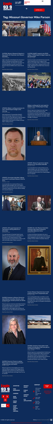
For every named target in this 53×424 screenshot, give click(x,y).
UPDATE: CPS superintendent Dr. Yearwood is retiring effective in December (11, 229)
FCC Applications (27, 400)
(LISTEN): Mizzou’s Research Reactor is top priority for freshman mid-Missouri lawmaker (13, 55)
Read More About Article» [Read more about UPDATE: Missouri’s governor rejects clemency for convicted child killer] (33, 175)
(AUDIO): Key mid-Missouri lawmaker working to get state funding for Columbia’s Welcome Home (38, 229)
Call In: (18, 2)
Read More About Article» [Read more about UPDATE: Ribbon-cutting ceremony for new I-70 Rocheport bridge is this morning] (7, 124)
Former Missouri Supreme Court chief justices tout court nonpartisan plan (38, 292)
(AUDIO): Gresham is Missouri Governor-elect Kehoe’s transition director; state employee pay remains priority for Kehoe (13, 299)
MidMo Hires (15, 401)
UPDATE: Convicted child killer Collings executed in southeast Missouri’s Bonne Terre (13, 179)
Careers (15, 393)
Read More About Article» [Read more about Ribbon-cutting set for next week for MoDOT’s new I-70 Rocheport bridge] (33, 119)
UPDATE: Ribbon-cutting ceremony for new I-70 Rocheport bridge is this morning (13, 109)
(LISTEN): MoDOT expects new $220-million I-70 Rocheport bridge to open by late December (39, 55)
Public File (26, 391)
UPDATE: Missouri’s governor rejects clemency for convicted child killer (38, 163)
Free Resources (16, 389)
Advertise (16, 385)
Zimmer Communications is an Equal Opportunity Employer (26, 422)
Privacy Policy (26, 386)
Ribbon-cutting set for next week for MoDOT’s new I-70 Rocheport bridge (38, 106)
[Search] (8, 405)
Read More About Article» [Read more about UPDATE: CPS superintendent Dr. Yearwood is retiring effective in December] (7, 242)
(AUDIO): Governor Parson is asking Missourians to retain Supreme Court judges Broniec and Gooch (12, 363)
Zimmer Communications (44, 419)
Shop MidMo (15, 397)
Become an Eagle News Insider (47, 392)
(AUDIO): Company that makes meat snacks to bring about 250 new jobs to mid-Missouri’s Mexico (38, 347)
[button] (42, 1)
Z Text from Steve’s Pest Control (15, 408)
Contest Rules (26, 395)
